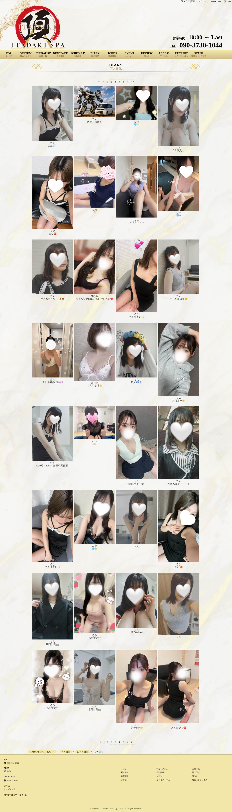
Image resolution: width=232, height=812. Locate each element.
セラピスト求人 (163, 780)
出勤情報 (160, 772)
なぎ (136, 121)
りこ (136, 219)
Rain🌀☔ (136, 382)
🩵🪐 (137, 124)
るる (94, 635)
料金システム (162, 769)
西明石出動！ (94, 122)
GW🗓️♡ (52, 145)
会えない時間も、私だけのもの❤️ (94, 298)
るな (52, 230)
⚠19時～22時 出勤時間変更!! (52, 465)
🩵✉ (178, 215)
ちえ (52, 142)
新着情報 (125, 776)
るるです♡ (94, 638)
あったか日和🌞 (179, 298)
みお (52, 379)
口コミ (195, 776)
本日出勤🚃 (94, 709)
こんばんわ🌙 (136, 317)
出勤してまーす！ (136, 483)
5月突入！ (178, 150)
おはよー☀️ (178, 400)
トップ (124, 769)
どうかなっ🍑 (178, 727)
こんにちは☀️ (94, 385)
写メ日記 (196, 772)
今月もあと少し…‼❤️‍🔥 (52, 298)
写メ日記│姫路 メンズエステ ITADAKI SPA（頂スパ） (206, 1)
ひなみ (94, 296)
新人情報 (125, 772)
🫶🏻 (94, 212)
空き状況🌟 (136, 727)
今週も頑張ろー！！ (179, 483)
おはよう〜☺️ (136, 222)
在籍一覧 (196, 769)
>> (132, 81)
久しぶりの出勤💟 (53, 382)
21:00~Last (136, 632)
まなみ (94, 382)
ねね (94, 209)
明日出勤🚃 (52, 644)
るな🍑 (53, 233)
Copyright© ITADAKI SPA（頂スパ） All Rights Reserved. (116, 808)
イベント (160, 776)
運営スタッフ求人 (199, 780)
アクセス (125, 780)
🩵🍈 (95, 549)
